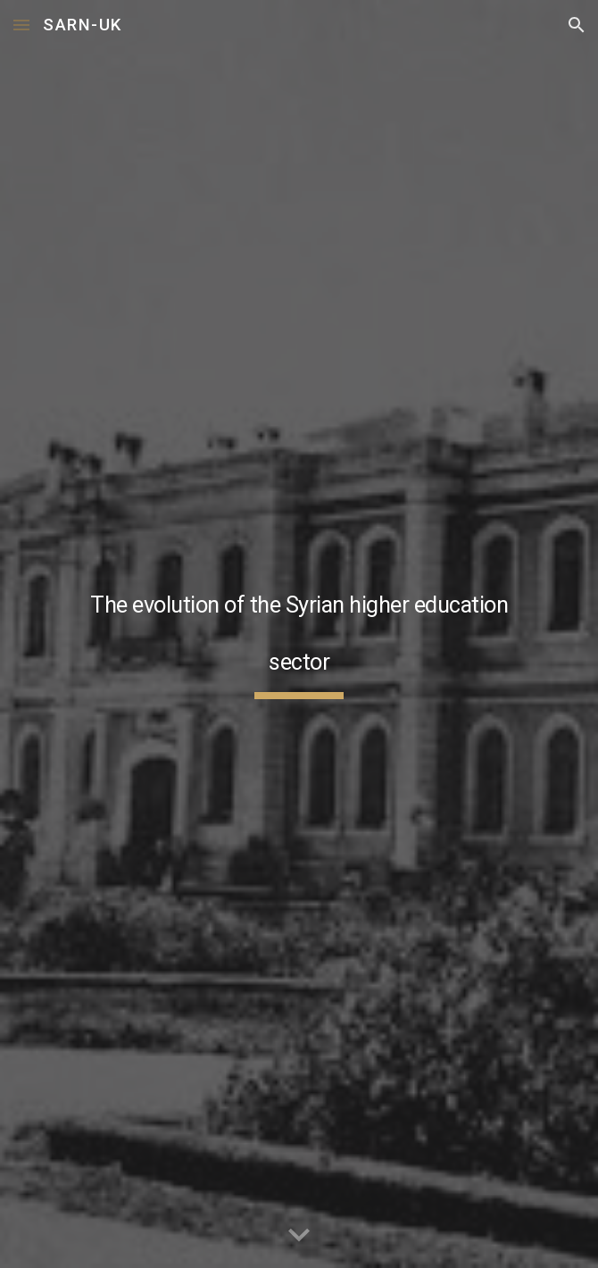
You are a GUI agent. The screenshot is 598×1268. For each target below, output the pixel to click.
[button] (21, 24)
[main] (298, 634)
